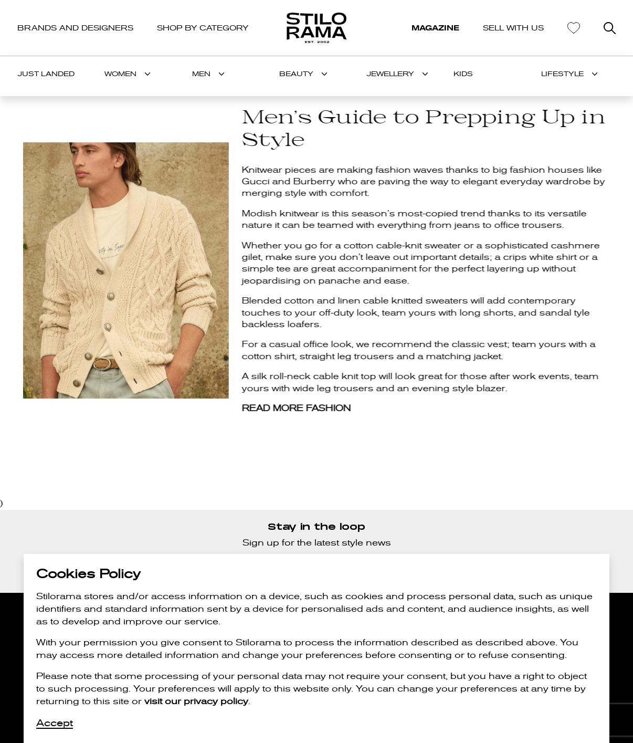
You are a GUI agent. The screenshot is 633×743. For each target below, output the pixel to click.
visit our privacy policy (196, 701)
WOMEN (120, 74)
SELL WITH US (513, 28)
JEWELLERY (390, 74)
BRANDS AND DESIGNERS (75, 28)
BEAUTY (296, 74)
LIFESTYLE (562, 74)
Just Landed (46, 74)
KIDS (463, 74)
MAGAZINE (435, 28)
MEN (201, 74)
